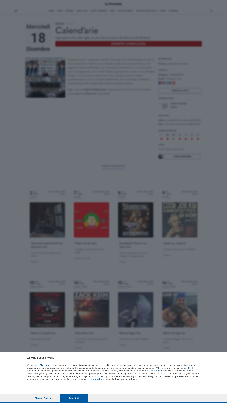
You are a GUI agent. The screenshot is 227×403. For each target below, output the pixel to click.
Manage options (43, 398)
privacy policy (95, 379)
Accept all (74, 398)
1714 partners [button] (45, 365)
